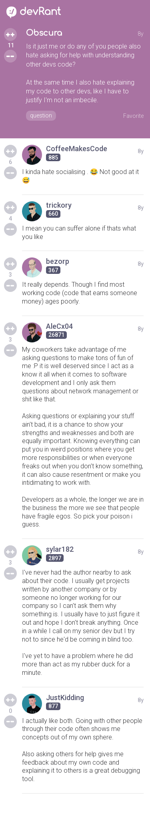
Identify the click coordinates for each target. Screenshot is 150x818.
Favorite (133, 116)
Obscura (44, 33)
